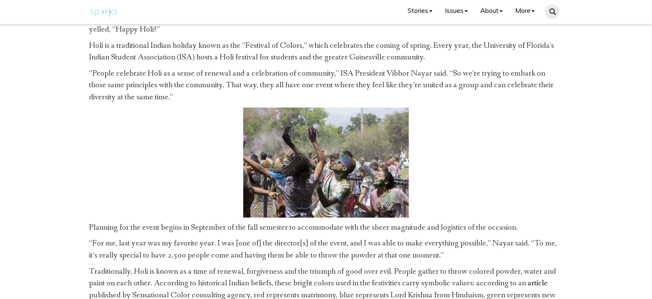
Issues (456, 10)
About (491, 10)
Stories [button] (420, 10)
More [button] (525, 10)
